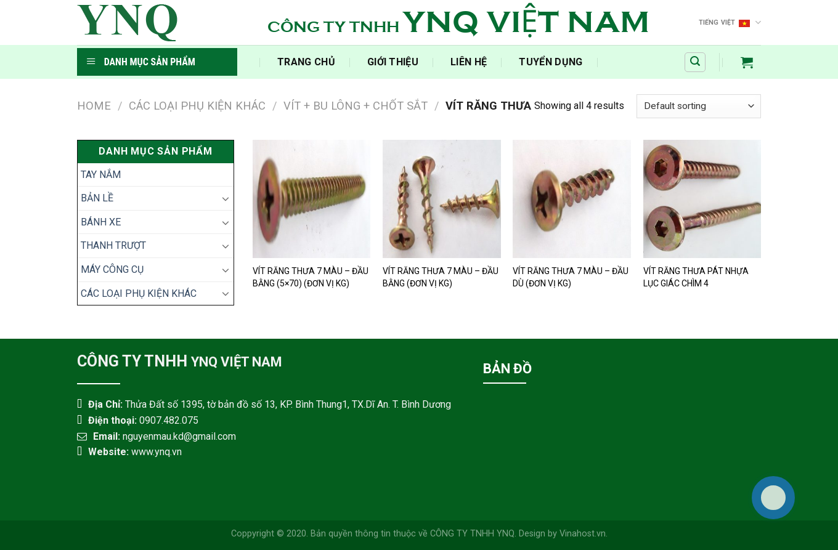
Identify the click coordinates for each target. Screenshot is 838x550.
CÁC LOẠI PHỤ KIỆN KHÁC (197, 105)
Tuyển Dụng (550, 62)
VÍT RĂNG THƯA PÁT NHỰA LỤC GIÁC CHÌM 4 (696, 277)
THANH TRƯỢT (113, 245)
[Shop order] (699, 106)
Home (94, 105)
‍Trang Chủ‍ (306, 62)
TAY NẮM (101, 174)
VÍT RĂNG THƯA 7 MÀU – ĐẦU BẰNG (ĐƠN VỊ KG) (440, 277)
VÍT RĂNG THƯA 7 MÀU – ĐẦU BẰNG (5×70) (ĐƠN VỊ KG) (310, 277)
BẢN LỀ (97, 198)
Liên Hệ (468, 62)
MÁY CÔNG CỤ (112, 269)
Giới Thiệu (392, 62)
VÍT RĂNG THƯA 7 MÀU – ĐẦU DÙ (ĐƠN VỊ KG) (570, 277)
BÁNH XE (101, 222)
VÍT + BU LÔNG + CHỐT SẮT (355, 105)
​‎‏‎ (245, 62)
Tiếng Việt (730, 22)
